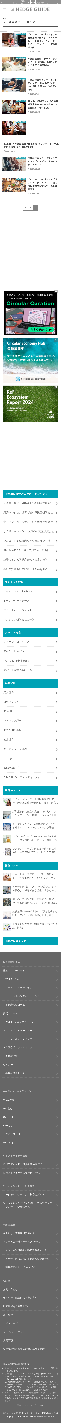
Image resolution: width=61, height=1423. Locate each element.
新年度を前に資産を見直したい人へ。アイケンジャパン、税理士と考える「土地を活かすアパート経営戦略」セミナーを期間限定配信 (34, 813)
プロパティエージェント (17, 610)
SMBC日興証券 (12, 730)
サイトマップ (10, 1323)
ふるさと (28, 3)
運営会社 (8, 1314)
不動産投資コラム (15, 1004)
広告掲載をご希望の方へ (16, 1306)
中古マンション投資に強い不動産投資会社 (28, 521)
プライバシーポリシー (15, 1331)
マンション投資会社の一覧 (19, 619)
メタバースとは (11, 1133)
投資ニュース (10, 1013)
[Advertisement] (30, 253)
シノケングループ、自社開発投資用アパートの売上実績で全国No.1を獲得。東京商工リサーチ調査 (34, 801)
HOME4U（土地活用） (16, 660)
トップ (2, 3)
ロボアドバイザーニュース (20, 1030)
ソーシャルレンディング (18, 1038)
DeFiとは (8, 1116)
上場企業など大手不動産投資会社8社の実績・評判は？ (35, 925)
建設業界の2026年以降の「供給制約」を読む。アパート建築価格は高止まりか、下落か (34, 913)
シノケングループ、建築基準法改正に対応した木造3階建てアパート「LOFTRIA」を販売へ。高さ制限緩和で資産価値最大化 (35, 850)
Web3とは (8, 1099)
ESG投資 (33, 3)
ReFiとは (8, 1125)
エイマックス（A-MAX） (18, 591)
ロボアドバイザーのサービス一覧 (21, 1172)
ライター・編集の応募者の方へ (20, 1297)
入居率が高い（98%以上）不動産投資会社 (28, 503)
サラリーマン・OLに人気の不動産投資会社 (28, 531)
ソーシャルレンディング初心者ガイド (24, 1194)
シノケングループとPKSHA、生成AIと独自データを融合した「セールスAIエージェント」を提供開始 (34, 838)
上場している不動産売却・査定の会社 (25, 559)
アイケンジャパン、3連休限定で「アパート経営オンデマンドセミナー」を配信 (35, 825)
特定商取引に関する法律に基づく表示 (24, 1348)
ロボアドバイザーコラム (18, 987)
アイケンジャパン (13, 651)
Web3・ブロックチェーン (19, 1021)
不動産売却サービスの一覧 (20, 1267)
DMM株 (7, 758)
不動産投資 (23, 4)
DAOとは (8, 1142)
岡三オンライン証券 (15, 749)
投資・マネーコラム (14, 970)
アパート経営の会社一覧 (17, 670)
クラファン (18, 4)
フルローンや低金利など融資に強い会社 (26, 540)
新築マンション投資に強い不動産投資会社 (28, 512)
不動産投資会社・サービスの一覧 (21, 1241)
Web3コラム (12, 979)
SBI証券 (7, 711)
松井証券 (8, 739)
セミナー (8, 1064)
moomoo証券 (11, 767)
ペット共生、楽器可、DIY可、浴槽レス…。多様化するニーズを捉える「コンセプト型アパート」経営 (35, 876)
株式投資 (43, 3)
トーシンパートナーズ (16, 600)
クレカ (53, 3)
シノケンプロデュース (16, 641)
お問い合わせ (10, 1289)
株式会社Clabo (37, 1405)
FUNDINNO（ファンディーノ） (21, 777)
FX (48, 4)
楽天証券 (8, 692)
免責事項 (8, 1340)
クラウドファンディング (18, 1047)
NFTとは (8, 1108)
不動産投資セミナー (16, 1073)
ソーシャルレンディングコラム (22, 996)
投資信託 (38, 3)
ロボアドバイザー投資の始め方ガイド (24, 1164)
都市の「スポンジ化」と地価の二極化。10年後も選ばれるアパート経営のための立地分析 (34, 901)
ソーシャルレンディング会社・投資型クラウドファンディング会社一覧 (28, 1204)
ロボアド (12, 3)
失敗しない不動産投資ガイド (19, 1233)
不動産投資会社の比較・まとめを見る (25, 569)
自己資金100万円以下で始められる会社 (26, 550)
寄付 (58, 4)
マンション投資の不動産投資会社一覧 (26, 1250)
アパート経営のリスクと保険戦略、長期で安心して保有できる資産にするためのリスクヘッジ (34, 888)
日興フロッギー (12, 701)
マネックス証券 (12, 720)
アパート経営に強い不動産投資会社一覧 (27, 1258)
